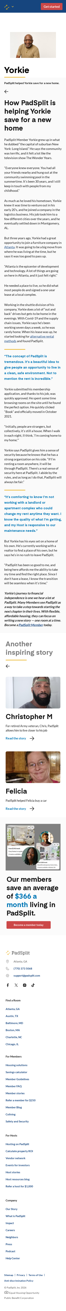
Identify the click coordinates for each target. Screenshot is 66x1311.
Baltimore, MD (14, 1023)
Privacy (21, 1275)
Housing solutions (16, 1065)
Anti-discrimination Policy (18, 1280)
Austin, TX (12, 1016)
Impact (10, 1223)
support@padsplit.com (27, 975)
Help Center (13, 1258)
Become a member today (28, 924)
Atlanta (9, 247)
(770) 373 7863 (23, 968)
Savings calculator (16, 1072)
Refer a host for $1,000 (19, 1186)
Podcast (10, 1251)
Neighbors (12, 1237)
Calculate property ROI (19, 1151)
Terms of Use (36, 1275)
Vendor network (15, 1158)
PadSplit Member (30, 625)
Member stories (15, 1093)
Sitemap (8, 1275)
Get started (52, 6)
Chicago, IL (12, 1044)
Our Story (11, 1209)
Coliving (10, 1114)
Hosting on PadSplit (17, 1144)
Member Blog (14, 1107)
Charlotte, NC (14, 1037)
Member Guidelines (17, 1079)
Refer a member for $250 (21, 1100)
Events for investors (18, 1165)
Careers (10, 1230)
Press (9, 1244)
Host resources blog (18, 1179)
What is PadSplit (15, 1216)
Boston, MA (13, 1030)
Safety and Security (17, 1121)
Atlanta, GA (13, 1009)
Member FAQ (14, 1086)
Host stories (13, 1172)
